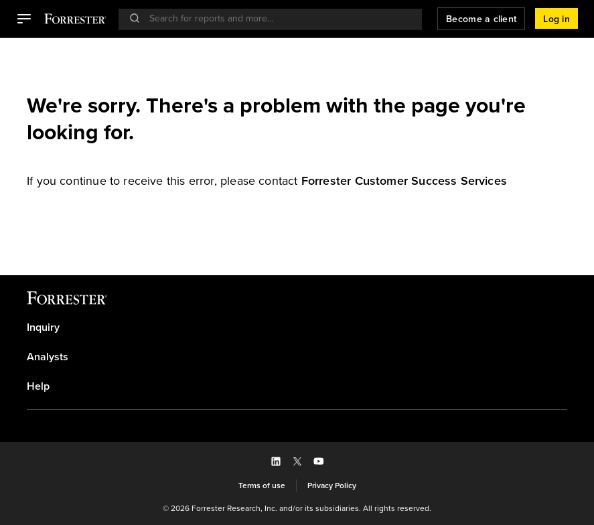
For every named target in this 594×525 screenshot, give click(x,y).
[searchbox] (277, 18)
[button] (24, 19)
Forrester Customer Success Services (404, 181)
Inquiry (43, 327)
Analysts (47, 357)
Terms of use (261, 485)
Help (38, 386)
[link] (404, 181)
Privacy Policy (331, 485)
